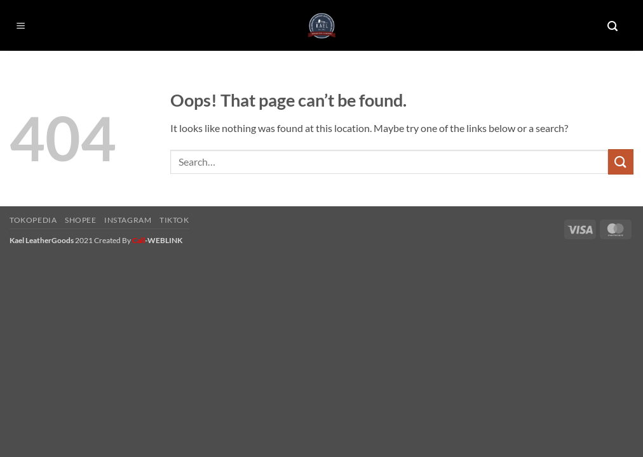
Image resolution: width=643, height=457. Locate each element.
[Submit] (620, 161)
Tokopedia (33, 220)
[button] (21, 26)
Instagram (128, 220)
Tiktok (174, 220)
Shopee (81, 220)
